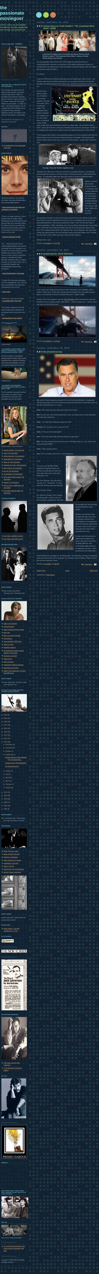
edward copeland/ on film (11, 237)
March (8, 781)
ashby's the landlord (10, 623)
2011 (6, 792)
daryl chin (7, 632)
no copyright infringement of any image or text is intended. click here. (14, 1248)
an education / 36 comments (13, 474)
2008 (6, 802)
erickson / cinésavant (11, 857)
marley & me (8, 659)
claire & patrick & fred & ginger (14, 629)
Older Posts (94, 570)
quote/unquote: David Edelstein (58, 254)
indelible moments (10, 647)
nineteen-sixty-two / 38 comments (15, 465)
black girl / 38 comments (12, 462)
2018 (6, 721)
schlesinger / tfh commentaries (14, 869)
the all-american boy (12, 766)
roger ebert (6, 292)
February (9, 784)
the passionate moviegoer (12, 13)
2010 (6, 795)
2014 (6, 735)
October (8, 751)
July (7, 774)
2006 (6, 809)
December (9, 744)
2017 (6, 725)
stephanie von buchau (11, 668)
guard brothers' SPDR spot (13, 641)
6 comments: (88, 564)
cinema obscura (9, 626)
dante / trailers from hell (11, 854)
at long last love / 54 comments (14, 456)
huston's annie (8, 644)
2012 (6, 742)
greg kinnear (8, 638)
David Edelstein (69, 299)
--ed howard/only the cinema (11, 318)
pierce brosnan (9, 662)
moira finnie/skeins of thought (13, 273)
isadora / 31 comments (11, 482)
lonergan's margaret (10, 656)
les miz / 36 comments (11, 471)
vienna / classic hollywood (12, 872)
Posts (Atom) (50, 575)
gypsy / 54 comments (11, 453)
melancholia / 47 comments (13, 459)
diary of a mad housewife (12, 635)
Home (67, 570)
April (7, 777)
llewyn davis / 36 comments (13, 468)
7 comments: (88, 243)
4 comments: (88, 341)
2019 (6, 718)
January (8, 787)
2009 (6, 799)
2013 (6, 738)
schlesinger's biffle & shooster (13, 665)
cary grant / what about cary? (13, 539)
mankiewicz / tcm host (11, 863)
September (9, 754)
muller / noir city (9, 866)
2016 (6, 728)
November (9, 748)
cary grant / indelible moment (13, 536)
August (8, 771)
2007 (6, 806)
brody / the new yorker (11, 851)
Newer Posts (41, 570)
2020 (6, 715)
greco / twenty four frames (12, 860)
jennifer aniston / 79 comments (14, 450)
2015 (6, 732)
